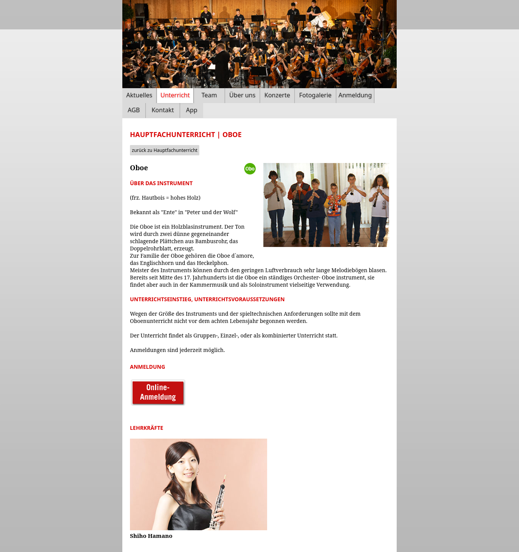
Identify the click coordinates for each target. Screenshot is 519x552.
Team (209, 95)
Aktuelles (139, 95)
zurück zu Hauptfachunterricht (164, 150)
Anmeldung (355, 95)
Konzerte (277, 95)
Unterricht (175, 95)
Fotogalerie (315, 95)
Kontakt (163, 110)
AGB (134, 110)
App (191, 110)
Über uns (242, 95)
